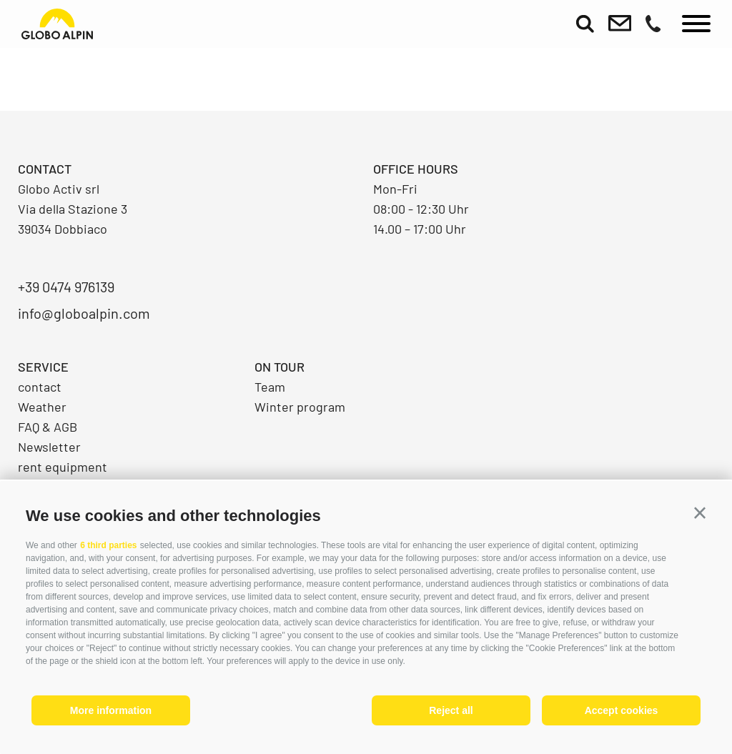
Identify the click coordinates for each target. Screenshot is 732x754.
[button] (699, 513)
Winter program (299, 407)
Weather (42, 407)
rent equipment (62, 467)
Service (43, 366)
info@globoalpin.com (84, 313)
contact (39, 387)
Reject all (451, 710)
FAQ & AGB (47, 427)
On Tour (279, 366)
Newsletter (49, 447)
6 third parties (108, 545)
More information (111, 710)
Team (269, 387)
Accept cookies (621, 710)
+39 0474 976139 (66, 286)
